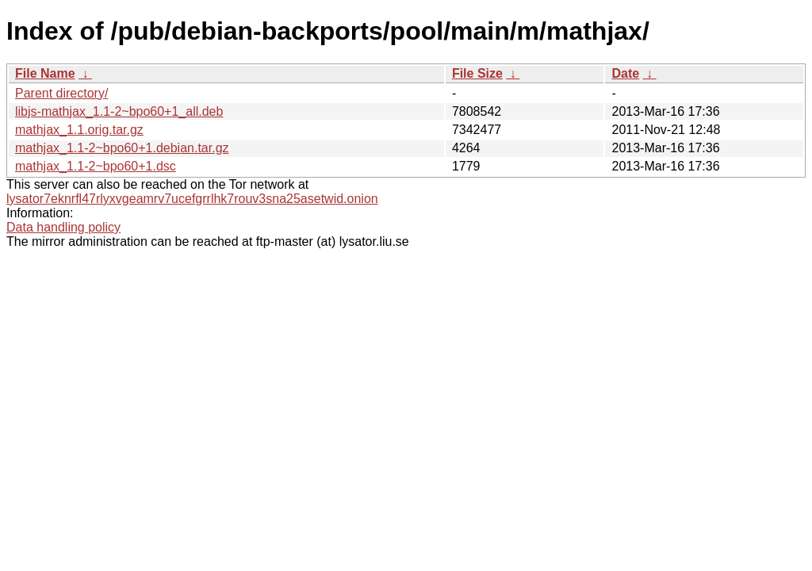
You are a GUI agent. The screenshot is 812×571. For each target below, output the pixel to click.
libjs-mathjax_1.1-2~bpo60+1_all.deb (119, 111)
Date (625, 73)
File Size (477, 73)
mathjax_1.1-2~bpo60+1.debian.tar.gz (122, 148)
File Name (45, 73)
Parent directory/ (61, 93)
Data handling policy (63, 227)
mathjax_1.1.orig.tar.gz (79, 129)
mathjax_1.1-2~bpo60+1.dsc (95, 166)
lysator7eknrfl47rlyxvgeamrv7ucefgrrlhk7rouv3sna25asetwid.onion (192, 198)
